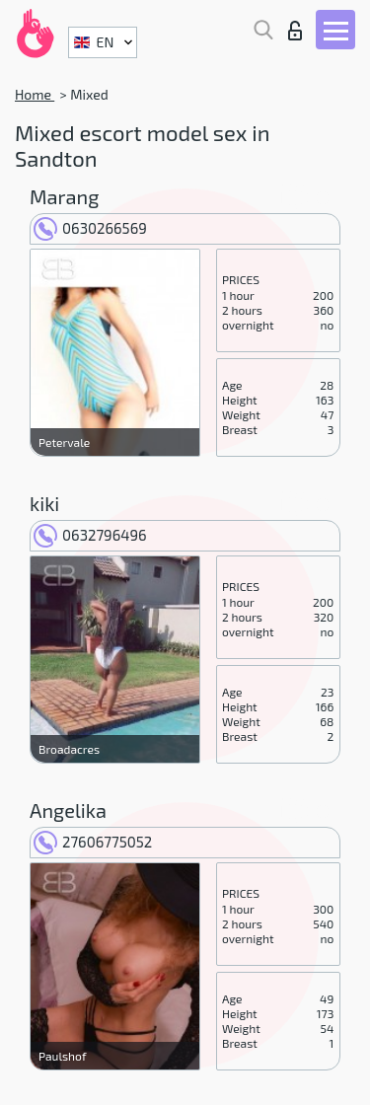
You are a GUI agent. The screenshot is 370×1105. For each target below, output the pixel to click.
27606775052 (93, 841)
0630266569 (90, 228)
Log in (295, 30)
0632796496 (90, 535)
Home (34, 94)
